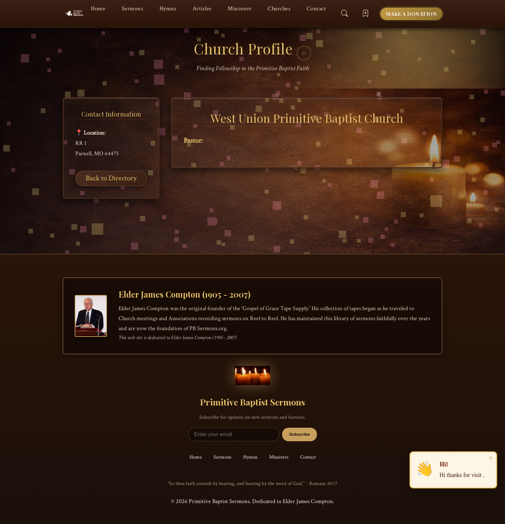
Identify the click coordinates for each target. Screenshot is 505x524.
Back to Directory (111, 178)
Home (98, 8)
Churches (279, 8)
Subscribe (299, 434)
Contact (316, 8)
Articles (202, 8)
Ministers (240, 8)
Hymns (167, 8)
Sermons (132, 8)
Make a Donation (411, 13)
